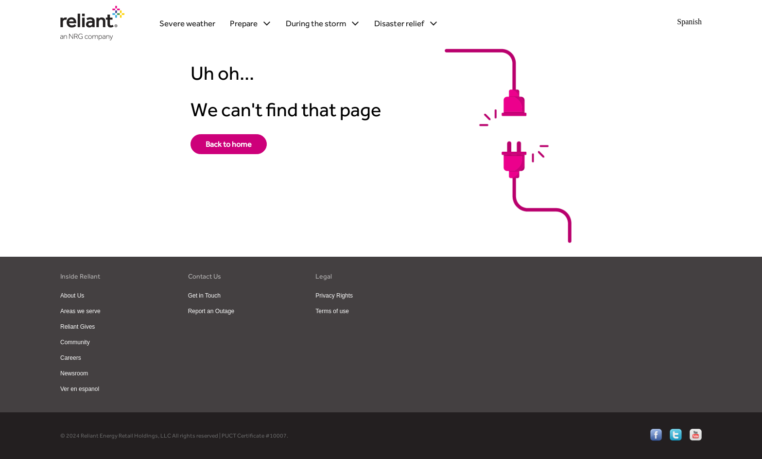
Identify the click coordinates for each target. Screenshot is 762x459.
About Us (72, 295)
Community (75, 342)
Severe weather (187, 23)
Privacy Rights (334, 295)
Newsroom (74, 373)
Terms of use (332, 311)
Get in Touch (204, 295)
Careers (70, 357)
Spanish (689, 22)
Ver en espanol (79, 389)
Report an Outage (211, 311)
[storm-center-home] (228, 144)
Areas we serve (80, 311)
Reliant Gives (77, 326)
